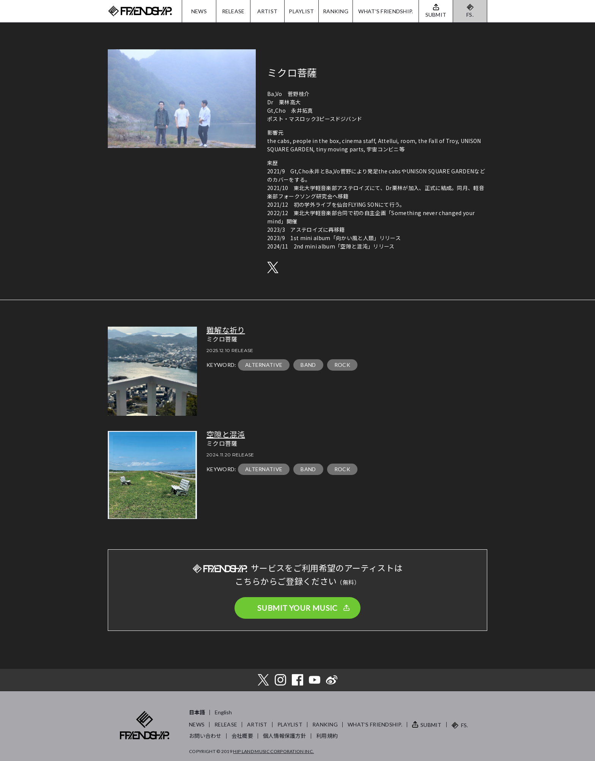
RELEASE (233, 11)
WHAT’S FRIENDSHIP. (375, 724)
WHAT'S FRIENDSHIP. (385, 11)
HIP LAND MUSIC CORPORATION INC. (273, 751)
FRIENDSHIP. (140, 11)
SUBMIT (431, 725)
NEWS (199, 11)
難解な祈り (225, 330)
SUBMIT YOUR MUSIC (297, 607)
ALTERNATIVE (264, 365)
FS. (470, 14)
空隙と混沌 (225, 434)
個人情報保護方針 (284, 736)
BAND (308, 365)
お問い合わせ (205, 736)
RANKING (335, 11)
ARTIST (267, 11)
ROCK (342, 365)
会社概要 (242, 736)
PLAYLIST (301, 11)
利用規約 (327, 736)
